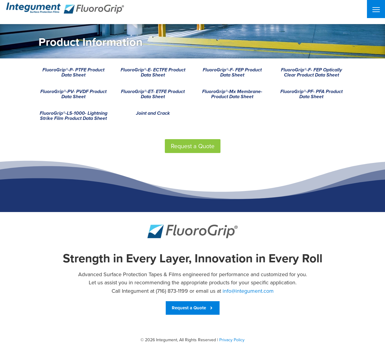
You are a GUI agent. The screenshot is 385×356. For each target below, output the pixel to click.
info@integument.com (248, 291)
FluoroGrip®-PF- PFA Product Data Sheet (311, 94)
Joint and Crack (153, 114)
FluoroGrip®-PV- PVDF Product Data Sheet (73, 94)
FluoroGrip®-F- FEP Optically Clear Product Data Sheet (311, 72)
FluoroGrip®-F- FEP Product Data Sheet (232, 72)
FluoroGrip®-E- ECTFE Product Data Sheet (153, 72)
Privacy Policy (232, 340)
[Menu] (376, 9)
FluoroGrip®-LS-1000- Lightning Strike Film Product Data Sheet (73, 116)
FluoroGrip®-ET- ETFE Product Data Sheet (153, 94)
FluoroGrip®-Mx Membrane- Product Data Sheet (232, 94)
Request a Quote (192, 146)
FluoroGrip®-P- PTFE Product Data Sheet (73, 72)
